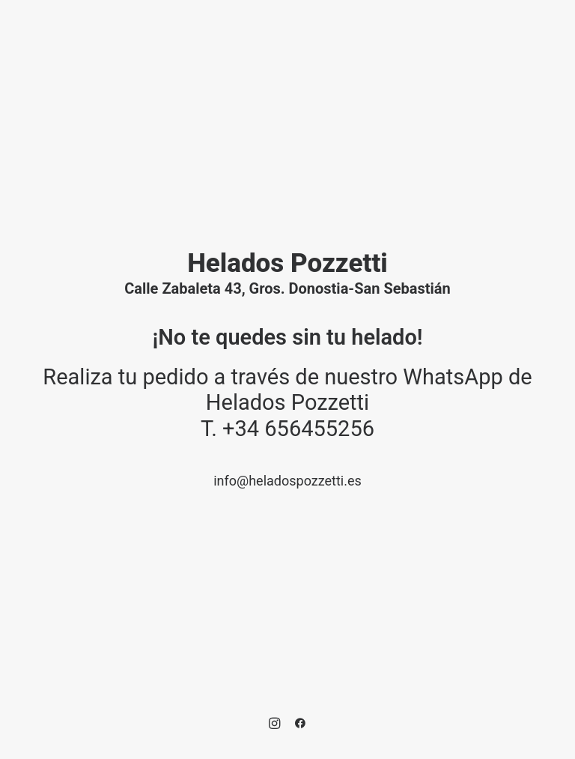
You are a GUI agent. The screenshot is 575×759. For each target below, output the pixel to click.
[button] (274, 725)
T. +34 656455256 (287, 428)
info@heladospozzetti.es (287, 481)
